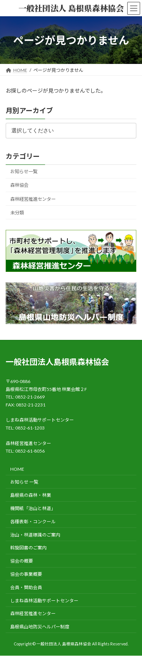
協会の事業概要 (26, 574)
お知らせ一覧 (23, 172)
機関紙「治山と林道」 (33, 508)
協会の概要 (21, 561)
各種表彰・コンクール (33, 521)
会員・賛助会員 (26, 587)
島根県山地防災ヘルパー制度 (39, 627)
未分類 (17, 213)
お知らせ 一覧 (24, 482)
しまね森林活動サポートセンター (44, 600)
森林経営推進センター (33, 199)
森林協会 (19, 185)
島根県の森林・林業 (30, 495)
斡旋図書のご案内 (28, 548)
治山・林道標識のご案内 (35, 535)
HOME (17, 469)
